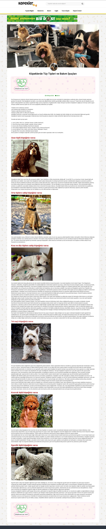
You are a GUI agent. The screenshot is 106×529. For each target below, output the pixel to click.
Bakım (49, 11)
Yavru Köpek (65, 11)
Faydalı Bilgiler (29, 11)
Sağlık (56, 11)
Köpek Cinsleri (77, 11)
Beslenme (41, 11)
